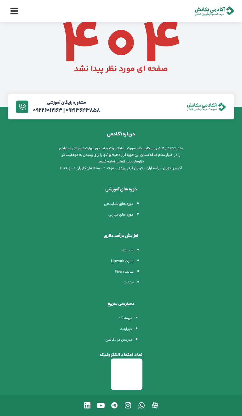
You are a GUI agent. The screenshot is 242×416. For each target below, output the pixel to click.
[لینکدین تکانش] (87, 405)
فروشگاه (125, 318)
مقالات (129, 283)
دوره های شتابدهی (118, 204)
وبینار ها (127, 251)
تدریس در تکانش (119, 340)
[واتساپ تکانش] (141, 405)
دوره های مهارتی (120, 215)
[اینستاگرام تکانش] (128, 405)
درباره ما (126, 329)
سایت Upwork (122, 261)
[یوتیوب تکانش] (101, 405)
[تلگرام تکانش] (114, 405)
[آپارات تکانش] (155, 405)
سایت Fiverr (124, 272)
